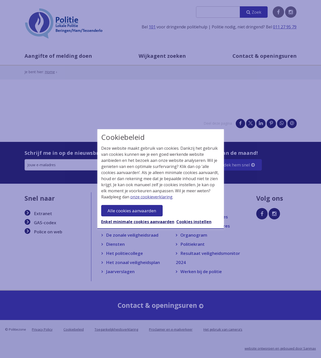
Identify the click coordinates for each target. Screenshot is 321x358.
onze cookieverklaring (151, 197)
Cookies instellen (193, 221)
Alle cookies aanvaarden (132, 211)
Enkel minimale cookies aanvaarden (137, 221)
